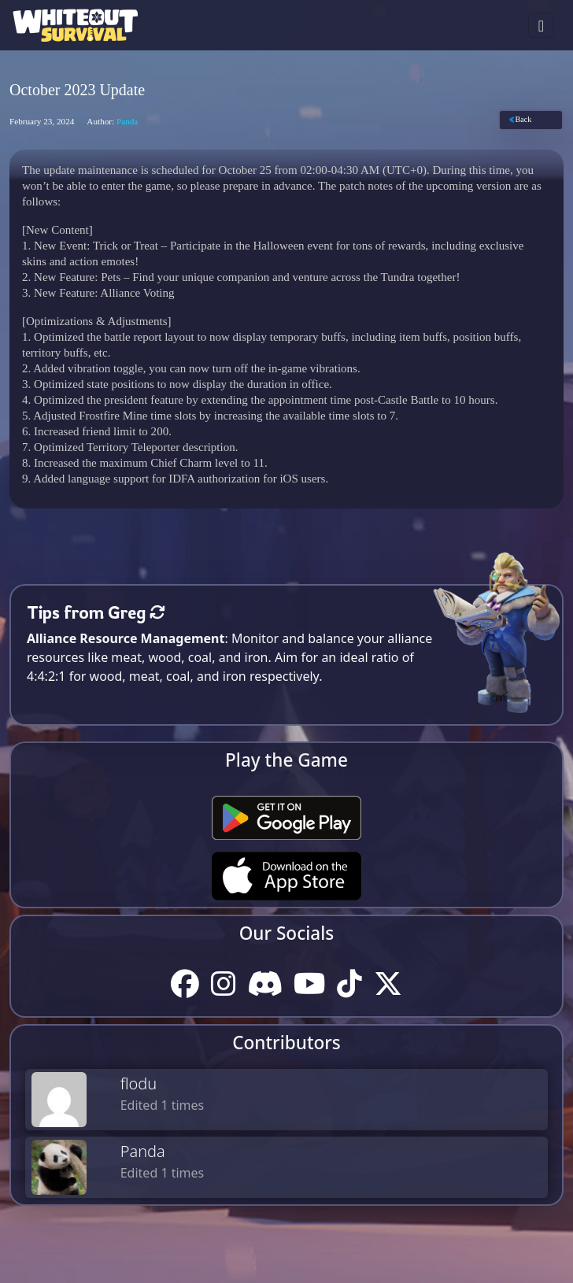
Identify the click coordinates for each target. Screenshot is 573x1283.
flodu (138, 1083)
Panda (142, 1151)
